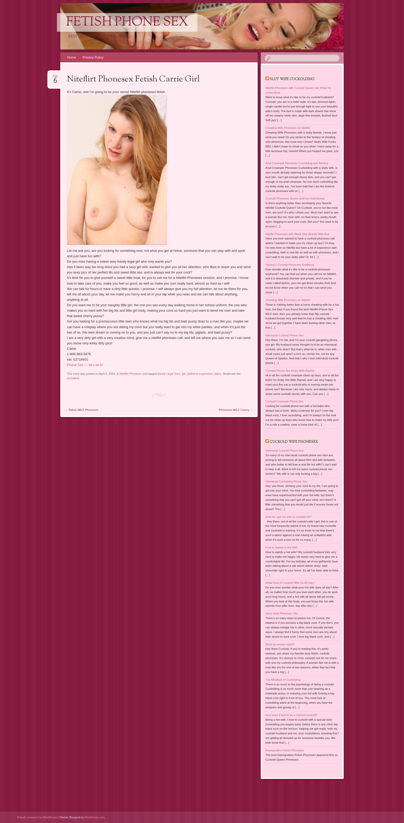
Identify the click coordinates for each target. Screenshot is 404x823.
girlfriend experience (200, 373)
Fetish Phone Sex (127, 22)
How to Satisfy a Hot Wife (281, 547)
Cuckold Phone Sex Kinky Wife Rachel (289, 370)
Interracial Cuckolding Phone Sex (286, 481)
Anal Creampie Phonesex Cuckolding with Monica (296, 163)
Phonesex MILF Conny (236, 409)
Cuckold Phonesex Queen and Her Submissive (294, 198)
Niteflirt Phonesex (131, 373)
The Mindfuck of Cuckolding (282, 679)
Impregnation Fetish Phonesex (284, 750)
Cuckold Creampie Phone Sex (284, 401)
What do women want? (279, 644)
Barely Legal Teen (168, 373)
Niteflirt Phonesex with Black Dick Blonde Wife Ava (297, 234)
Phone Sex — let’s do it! (85, 365)
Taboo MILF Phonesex (81, 409)
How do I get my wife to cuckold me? (288, 516)
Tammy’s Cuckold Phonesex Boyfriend (289, 264)
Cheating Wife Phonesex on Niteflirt (287, 127)
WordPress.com (95, 817)
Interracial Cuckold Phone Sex (284, 335)
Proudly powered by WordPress (37, 817)
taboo (218, 373)
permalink (73, 378)
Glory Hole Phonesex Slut (281, 613)
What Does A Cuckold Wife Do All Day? (290, 582)
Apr (55, 77)
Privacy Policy (93, 57)
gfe (184, 373)
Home (71, 57)
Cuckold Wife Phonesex (294, 442)
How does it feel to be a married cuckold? (291, 715)
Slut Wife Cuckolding (292, 79)
